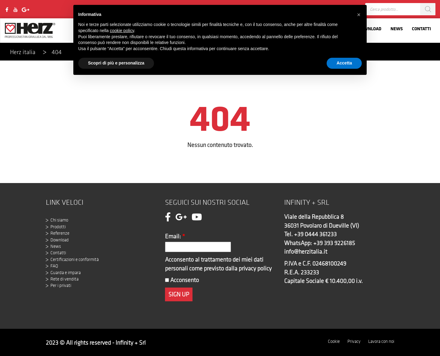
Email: (175, 236)
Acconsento (182, 280)
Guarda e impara (65, 272)
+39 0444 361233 (315, 234)
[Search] (427, 9)
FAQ (54, 266)
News (397, 28)
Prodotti (58, 226)
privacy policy (255, 268)
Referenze (59, 233)
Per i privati (60, 285)
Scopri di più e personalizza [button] (116, 63)
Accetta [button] (344, 63)
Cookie (334, 341)
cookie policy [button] (122, 30)
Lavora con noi (381, 341)
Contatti (421, 28)
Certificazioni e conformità (74, 259)
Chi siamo (59, 220)
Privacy (354, 341)
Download (59, 240)
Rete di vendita (64, 279)
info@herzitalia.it (305, 251)
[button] (359, 15)
